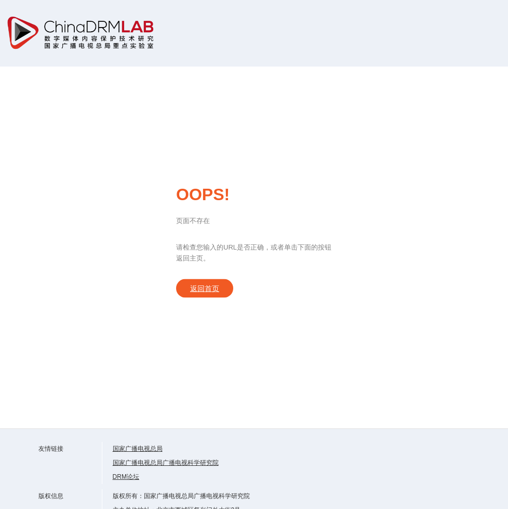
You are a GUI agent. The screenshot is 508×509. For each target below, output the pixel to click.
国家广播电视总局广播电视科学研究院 (166, 462)
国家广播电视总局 (138, 448)
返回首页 (204, 288)
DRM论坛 (126, 476)
